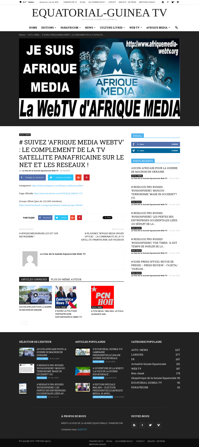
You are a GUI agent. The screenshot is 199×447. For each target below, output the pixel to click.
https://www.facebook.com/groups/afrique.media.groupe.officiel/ (51, 205)
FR (132, 359)
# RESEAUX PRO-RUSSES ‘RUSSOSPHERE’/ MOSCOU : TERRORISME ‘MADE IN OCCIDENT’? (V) (154, 192)
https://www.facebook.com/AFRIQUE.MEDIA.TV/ (58, 193)
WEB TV (135, 27)
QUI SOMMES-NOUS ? (96, 2)
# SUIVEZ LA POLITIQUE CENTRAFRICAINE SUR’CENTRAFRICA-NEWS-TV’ (68, 314)
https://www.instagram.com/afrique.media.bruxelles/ (57, 185)
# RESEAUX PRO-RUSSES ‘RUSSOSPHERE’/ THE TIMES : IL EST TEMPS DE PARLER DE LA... (154, 242)
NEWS (90, 27)
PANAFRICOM (71, 27)
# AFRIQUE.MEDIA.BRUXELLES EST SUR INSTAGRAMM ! (38, 235)
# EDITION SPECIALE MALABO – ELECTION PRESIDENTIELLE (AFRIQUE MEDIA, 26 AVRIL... (108, 389)
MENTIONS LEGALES (147, 2)
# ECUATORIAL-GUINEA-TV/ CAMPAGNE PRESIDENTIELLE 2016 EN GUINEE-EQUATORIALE (108, 354)
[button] (176, 27)
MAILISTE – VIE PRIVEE (127, 2)
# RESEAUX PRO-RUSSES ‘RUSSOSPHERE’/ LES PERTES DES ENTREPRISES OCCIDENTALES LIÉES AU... (51, 389)
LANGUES (137, 354)
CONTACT (112, 2)
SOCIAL (83, 2)
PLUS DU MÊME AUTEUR (66, 279)
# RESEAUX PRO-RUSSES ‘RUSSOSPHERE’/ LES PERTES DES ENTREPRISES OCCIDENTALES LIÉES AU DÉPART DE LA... (154, 218)
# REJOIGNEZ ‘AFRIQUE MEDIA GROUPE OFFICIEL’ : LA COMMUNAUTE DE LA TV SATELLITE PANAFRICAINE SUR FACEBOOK (102, 236)
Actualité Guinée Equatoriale (148, 364)
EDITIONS (48, 27)
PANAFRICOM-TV (70, 2)
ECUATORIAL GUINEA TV (146, 382)
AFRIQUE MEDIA (158, 27)
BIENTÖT (82, 429)
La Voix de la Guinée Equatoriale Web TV (40, 170)
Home (33, 27)
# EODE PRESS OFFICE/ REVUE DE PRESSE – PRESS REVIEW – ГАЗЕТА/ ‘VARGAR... (154, 265)
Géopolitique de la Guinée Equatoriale (153, 378)
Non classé (136, 202)
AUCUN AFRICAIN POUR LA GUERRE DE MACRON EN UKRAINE (154, 169)
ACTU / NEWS (25, 135)
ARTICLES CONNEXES (34, 279)
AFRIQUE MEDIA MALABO (103, 397)
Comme (174, 144)
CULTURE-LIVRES (112, 27)
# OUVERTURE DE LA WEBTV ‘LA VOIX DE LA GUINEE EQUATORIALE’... (108, 371)
